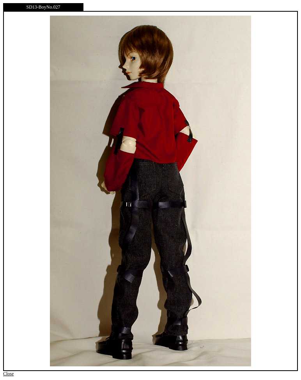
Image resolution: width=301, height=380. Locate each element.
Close (8, 373)
